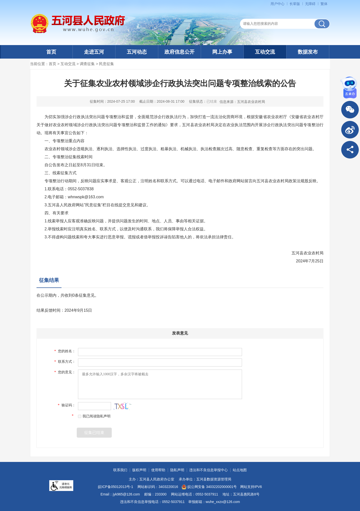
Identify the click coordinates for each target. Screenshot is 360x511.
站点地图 (240, 470)
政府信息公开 (179, 52)
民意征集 (106, 64)
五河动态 (137, 52)
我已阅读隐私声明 (94, 416)
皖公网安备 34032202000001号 (209, 486)
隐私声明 (177, 470)
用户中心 (277, 4)
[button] (295, 4)
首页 (51, 52)
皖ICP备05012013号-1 (115, 487)
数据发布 (308, 52)
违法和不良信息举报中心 (208, 470)
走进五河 (94, 52)
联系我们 (120, 470)
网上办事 (222, 52)
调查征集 (87, 64)
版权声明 (139, 470)
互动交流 (265, 52)
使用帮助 (158, 470)
